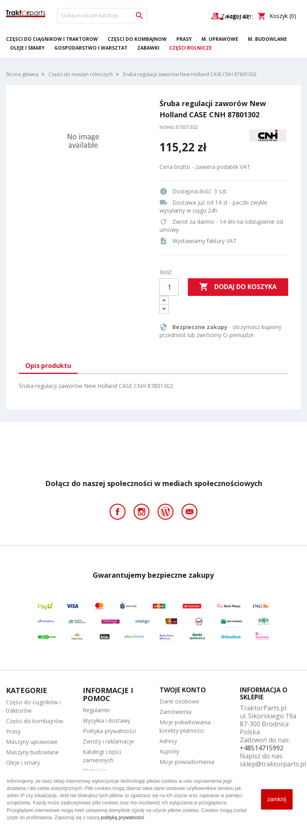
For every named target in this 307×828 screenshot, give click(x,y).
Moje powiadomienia (186, 762)
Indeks (166, 127)
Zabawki (148, 47)
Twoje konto (182, 689)
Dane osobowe (179, 701)
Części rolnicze (190, 47)
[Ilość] (169, 287)
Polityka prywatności (109, 731)
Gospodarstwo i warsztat (91, 47)
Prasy (184, 39)
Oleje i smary (27, 47)
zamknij (276, 799)
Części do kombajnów (137, 39)
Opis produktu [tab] (48, 365)
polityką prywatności (122, 817)
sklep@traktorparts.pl (273, 764)
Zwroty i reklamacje (108, 741)
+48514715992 (261, 748)
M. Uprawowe (219, 39)
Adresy (168, 741)
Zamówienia (175, 711)
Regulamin (96, 710)
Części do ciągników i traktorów (52, 39)
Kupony (169, 751)
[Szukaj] (102, 15)
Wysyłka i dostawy (106, 720)
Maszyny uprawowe (32, 742)
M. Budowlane (267, 39)
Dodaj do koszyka (238, 287)
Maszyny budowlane (32, 752)
